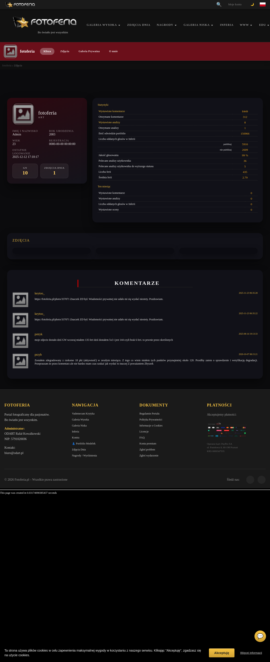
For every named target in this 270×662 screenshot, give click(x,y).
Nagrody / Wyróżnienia (84, 455)
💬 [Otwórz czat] (260, 636)
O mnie (113, 51)
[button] (119, 25)
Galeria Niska (197, 24)
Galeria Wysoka (102, 24)
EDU (262, 24)
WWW (244, 24)
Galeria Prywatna (89, 51)
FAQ (142, 437)
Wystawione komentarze (112, 111)
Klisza (47, 51)
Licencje (144, 431)
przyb (38, 354)
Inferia (227, 24)
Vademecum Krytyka (83, 413)
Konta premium (147, 443)
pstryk (38, 334)
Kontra (75, 437)
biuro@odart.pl (14, 453)
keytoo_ (40, 293)
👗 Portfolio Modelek (83, 443)
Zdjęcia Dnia (139, 24)
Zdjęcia (64, 51)
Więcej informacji (251, 652)
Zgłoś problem (147, 449)
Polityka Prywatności (150, 419)
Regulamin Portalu (149, 413)
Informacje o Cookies (151, 425)
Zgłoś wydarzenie (149, 455)
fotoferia (6, 65)
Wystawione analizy (109, 122)
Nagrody (165, 24)
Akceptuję (221, 653)
